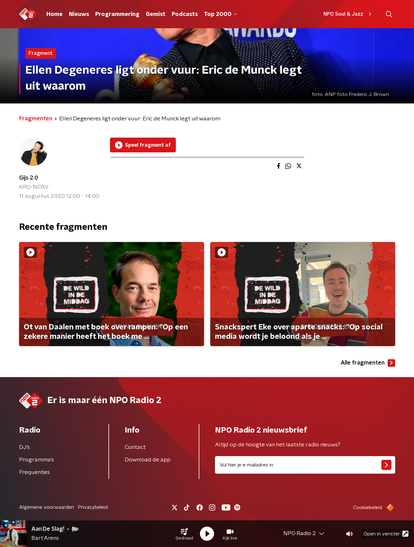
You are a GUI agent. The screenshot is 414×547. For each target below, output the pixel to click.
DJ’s (24, 447)
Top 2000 (220, 14)
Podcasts (185, 14)
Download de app (147, 460)
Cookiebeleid (367, 507)
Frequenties (34, 472)
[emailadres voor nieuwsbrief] (305, 465)
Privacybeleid (93, 507)
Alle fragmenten (368, 363)
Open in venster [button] (386, 534)
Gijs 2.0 (28, 178)
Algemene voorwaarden (46, 507)
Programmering (117, 14)
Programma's (36, 460)
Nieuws (79, 14)
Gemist (155, 14)
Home (54, 14)
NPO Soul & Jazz (348, 14)
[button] (184, 534)
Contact (135, 447)
